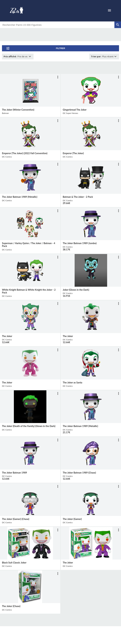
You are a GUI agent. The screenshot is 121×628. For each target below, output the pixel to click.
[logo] (16, 11)
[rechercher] (117, 24)
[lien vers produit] (30, 90)
